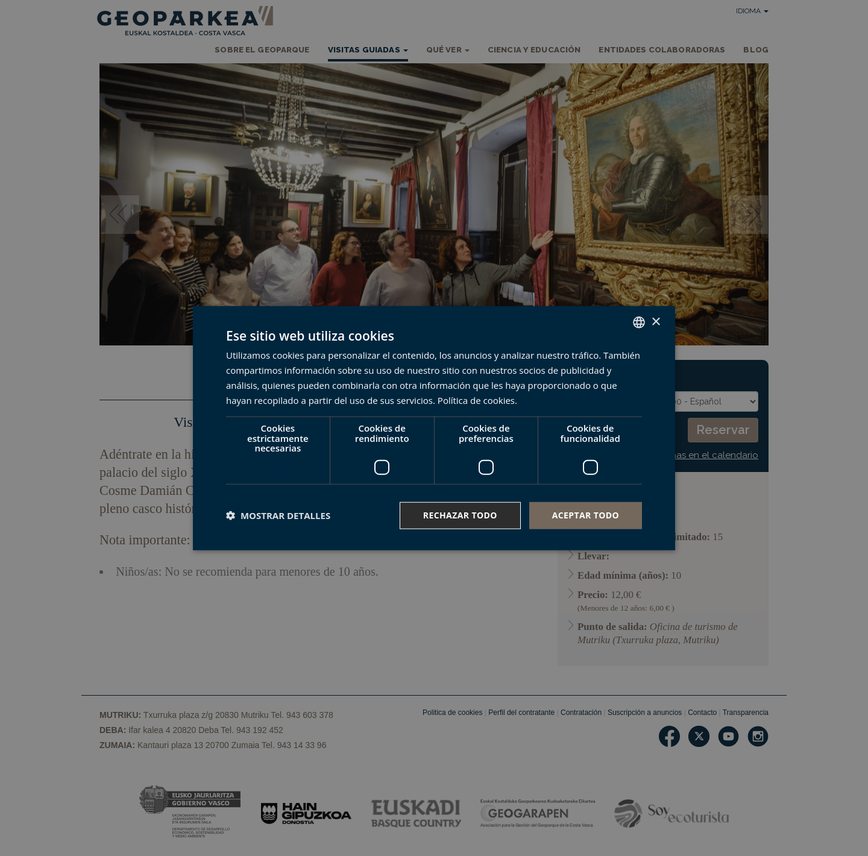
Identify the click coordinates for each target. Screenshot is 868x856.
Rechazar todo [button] (460, 515)
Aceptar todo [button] (585, 515)
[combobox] (639, 322)
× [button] (655, 321)
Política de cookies (476, 400)
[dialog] (434, 428)
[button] (278, 515)
